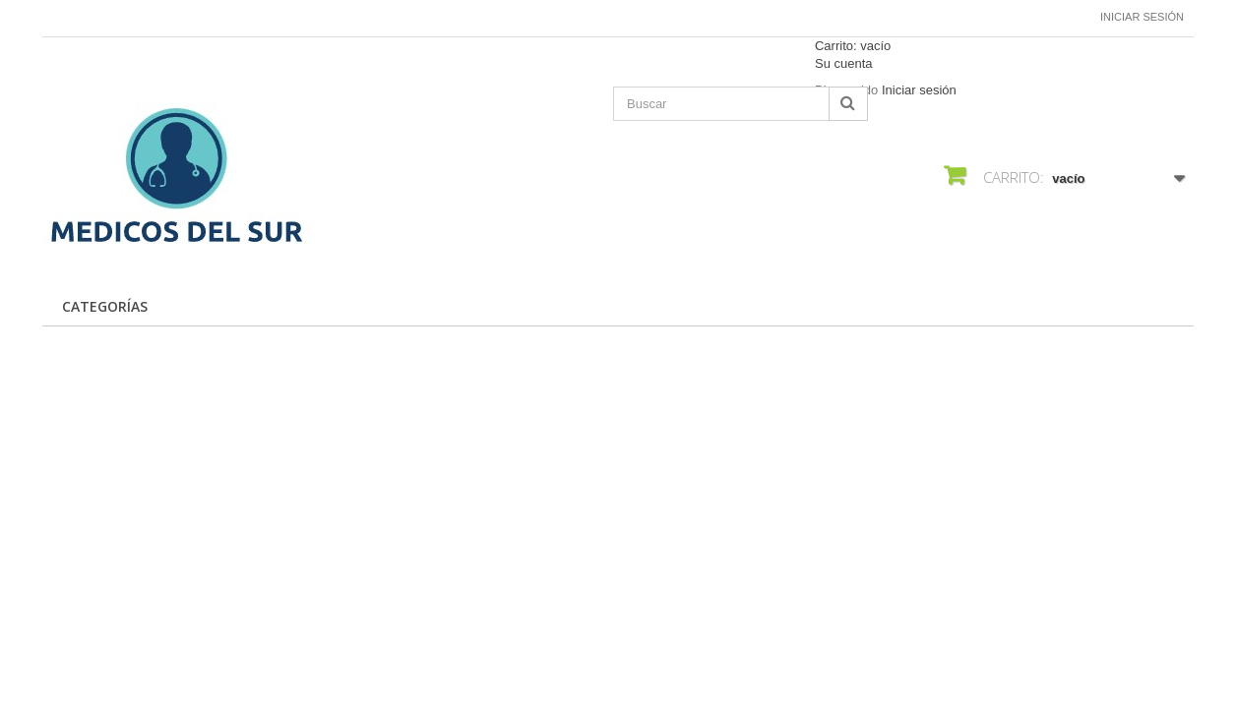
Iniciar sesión (1142, 17)
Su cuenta (844, 63)
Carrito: (853, 45)
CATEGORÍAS (105, 306)
